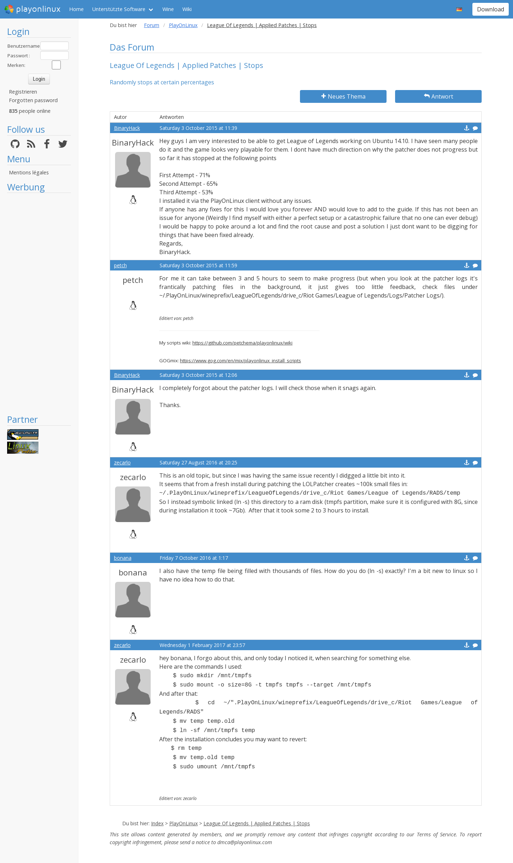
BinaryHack (127, 128)
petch (120, 265)
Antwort (438, 96)
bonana (122, 557)
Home (76, 9)
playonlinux (32, 9)
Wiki (187, 9)
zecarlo (122, 462)
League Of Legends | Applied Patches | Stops (256, 823)
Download (490, 9)
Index (157, 823)
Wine (168, 9)
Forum (151, 25)
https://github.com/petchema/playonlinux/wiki (242, 343)
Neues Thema (343, 96)
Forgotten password (33, 100)
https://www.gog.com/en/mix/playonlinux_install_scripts (240, 360)
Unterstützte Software (118, 9)
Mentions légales (29, 172)
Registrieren (23, 91)
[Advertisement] (39, 303)
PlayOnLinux (183, 25)
